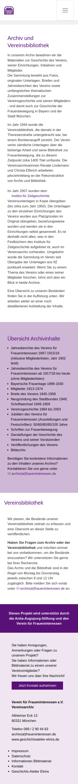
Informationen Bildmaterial (31, 761)
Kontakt (17, 766)
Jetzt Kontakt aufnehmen (37, 685)
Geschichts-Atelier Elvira (30, 771)
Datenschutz (21, 756)
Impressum (20, 751)
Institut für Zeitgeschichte (31, 196)
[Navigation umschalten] (65, 10)
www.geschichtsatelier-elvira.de (35, 739)
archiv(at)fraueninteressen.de (34, 473)
